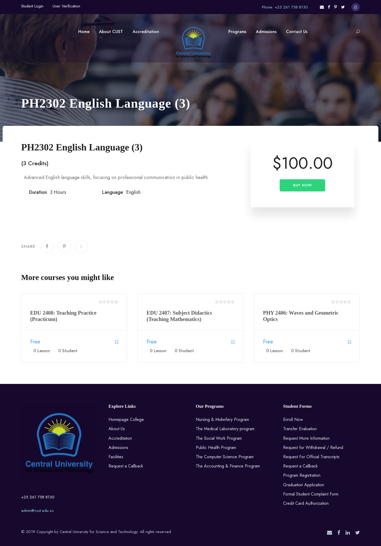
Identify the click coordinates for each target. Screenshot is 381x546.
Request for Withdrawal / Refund (313, 447)
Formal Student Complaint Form (310, 494)
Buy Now (302, 185)
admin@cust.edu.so (37, 510)
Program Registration (301, 475)
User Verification (66, 6)
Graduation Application (303, 485)
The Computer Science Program (224, 457)
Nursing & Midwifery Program (222, 419)
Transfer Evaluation (300, 429)
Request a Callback (125, 466)
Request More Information (306, 438)
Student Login (32, 6)
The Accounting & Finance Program (228, 466)
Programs (237, 32)
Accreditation (146, 32)
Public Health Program (216, 447)
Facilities (115, 457)
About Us (116, 429)
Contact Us (296, 32)
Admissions (266, 32)
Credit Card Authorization (306, 503)
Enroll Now (293, 419)
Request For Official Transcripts (311, 457)
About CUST (111, 32)
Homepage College (126, 419)
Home (83, 32)
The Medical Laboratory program (225, 429)
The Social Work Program (219, 438)
